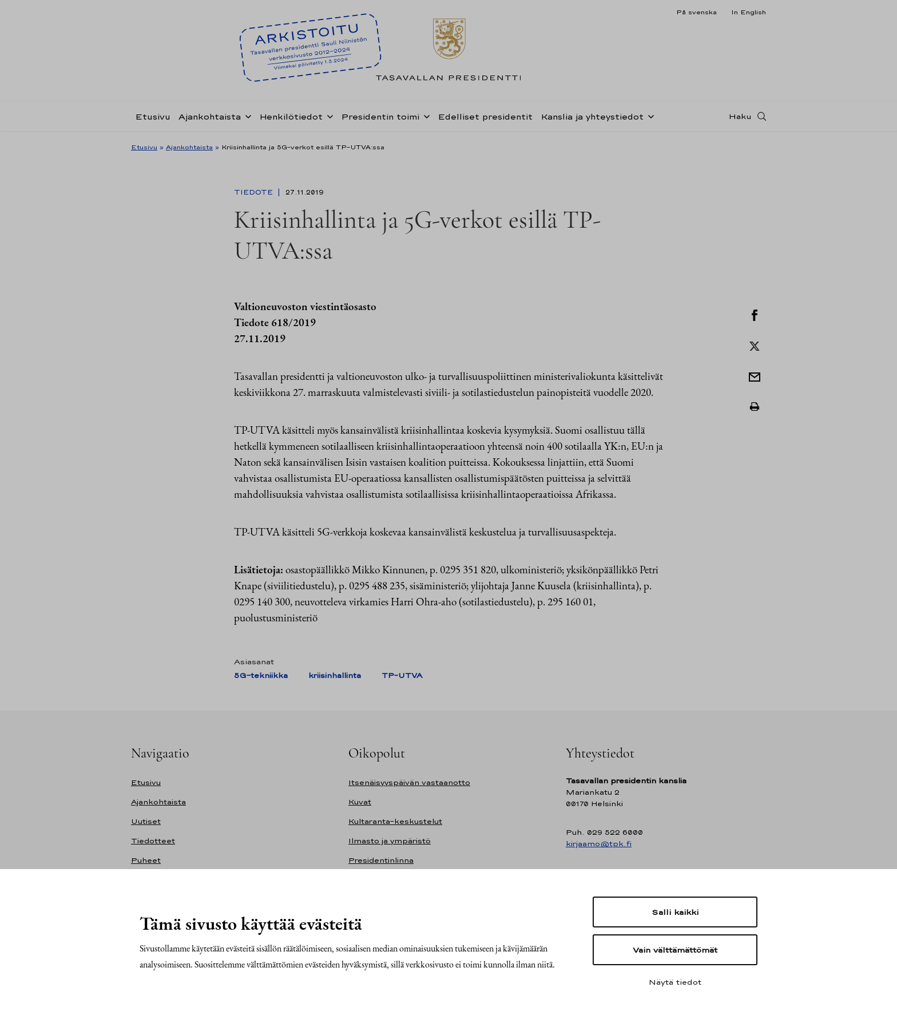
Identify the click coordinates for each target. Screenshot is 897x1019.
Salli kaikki (675, 912)
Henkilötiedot (291, 116)
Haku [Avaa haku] (740, 116)
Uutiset (146, 821)
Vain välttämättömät (675, 950)
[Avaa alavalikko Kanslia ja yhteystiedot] (649, 115)
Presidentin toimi (380, 116)
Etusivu (152, 116)
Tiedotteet (153, 841)
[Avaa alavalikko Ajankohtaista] (246, 115)
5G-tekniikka (261, 675)
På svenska (696, 12)
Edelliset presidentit (485, 116)
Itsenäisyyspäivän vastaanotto (409, 782)
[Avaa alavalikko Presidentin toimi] (424, 115)
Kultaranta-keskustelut (395, 821)
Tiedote (254, 192)
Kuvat (359, 802)
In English (748, 12)
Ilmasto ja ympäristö (389, 841)
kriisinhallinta (334, 675)
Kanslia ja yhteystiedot (592, 116)
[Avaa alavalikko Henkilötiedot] (328, 115)
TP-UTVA (402, 675)
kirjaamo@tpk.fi (599, 843)
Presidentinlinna (381, 860)
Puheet (146, 860)
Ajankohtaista (209, 116)
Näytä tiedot (675, 982)
